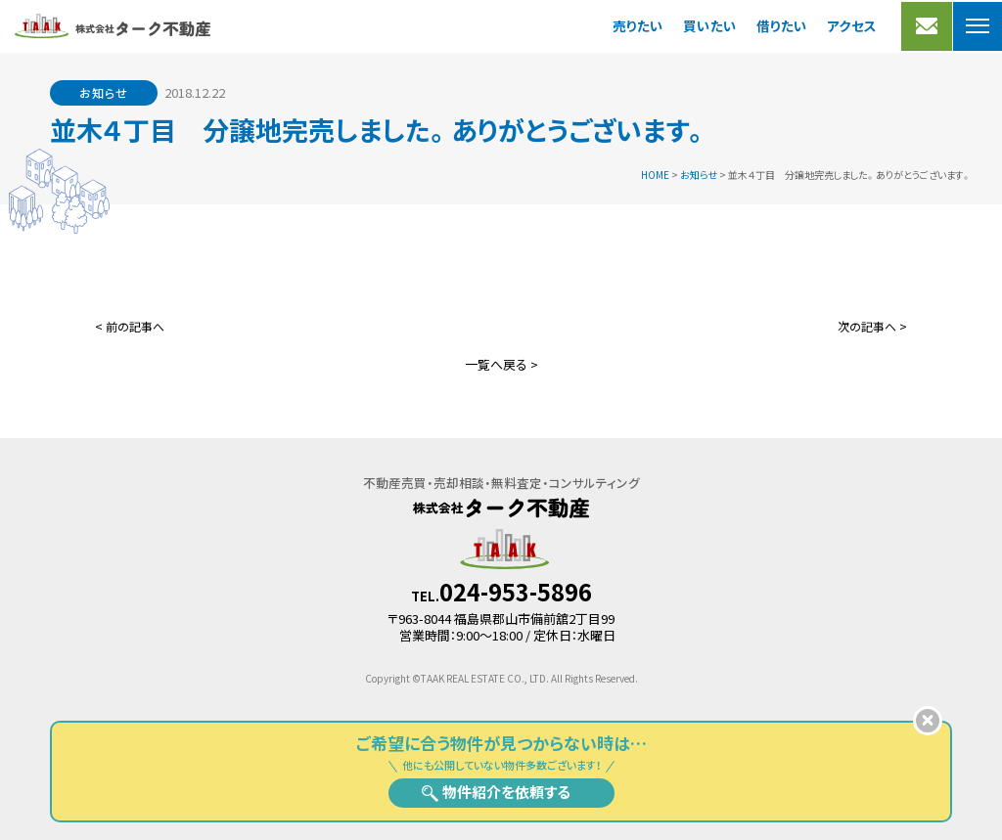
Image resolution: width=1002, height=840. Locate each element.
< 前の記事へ (129, 326)
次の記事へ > (872, 326)
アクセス (852, 25)
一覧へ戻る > (501, 364)
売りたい (638, 25)
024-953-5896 (515, 591)
